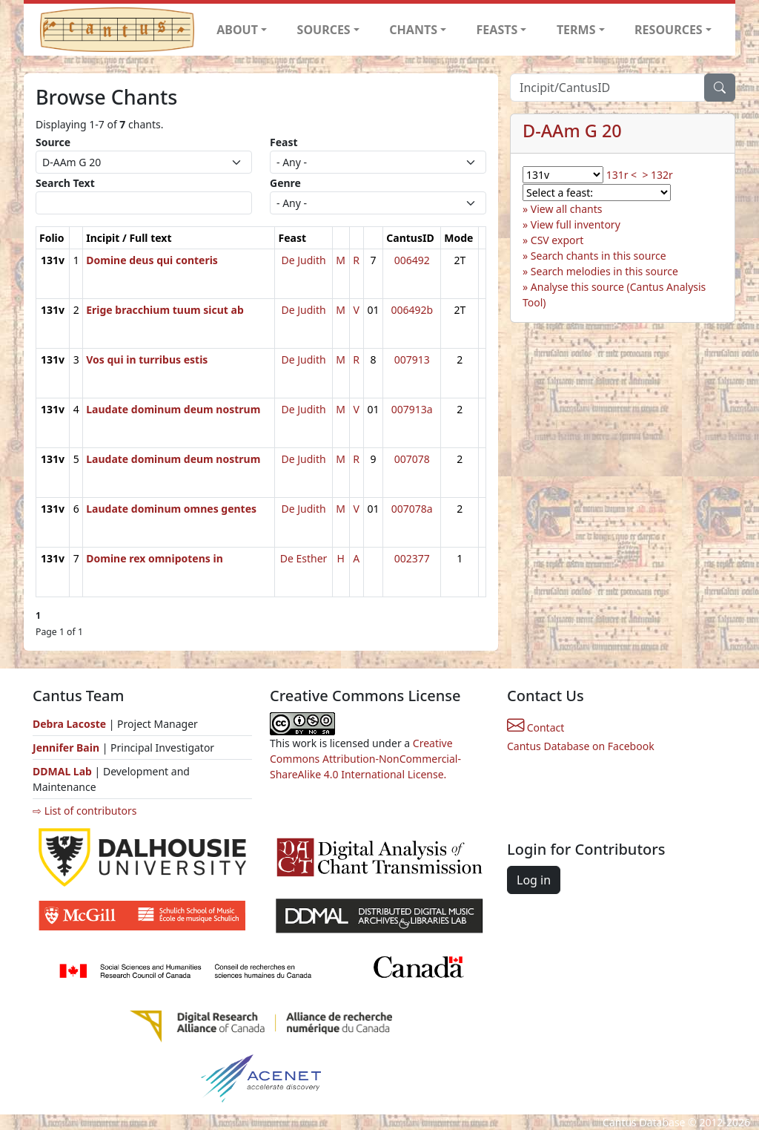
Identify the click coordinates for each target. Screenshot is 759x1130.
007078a (412, 509)
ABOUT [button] (237, 30)
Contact (535, 727)
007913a (412, 409)
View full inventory (575, 224)
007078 (412, 459)
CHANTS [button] (413, 30)
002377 (412, 558)
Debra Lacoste (69, 724)
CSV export (557, 240)
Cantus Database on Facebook (580, 746)
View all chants (567, 209)
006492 (412, 260)
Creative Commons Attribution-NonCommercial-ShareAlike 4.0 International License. (365, 758)
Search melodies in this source (604, 271)
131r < (621, 175)
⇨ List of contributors (84, 811)
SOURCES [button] (324, 30)
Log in (534, 880)
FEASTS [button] (497, 30)
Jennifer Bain (67, 747)
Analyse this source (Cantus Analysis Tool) (614, 294)
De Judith (303, 260)
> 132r (657, 175)
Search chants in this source (598, 256)
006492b (412, 310)
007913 (412, 359)
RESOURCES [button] (668, 30)
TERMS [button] (576, 30)
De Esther (304, 558)
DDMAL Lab (62, 771)
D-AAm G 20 (572, 130)
